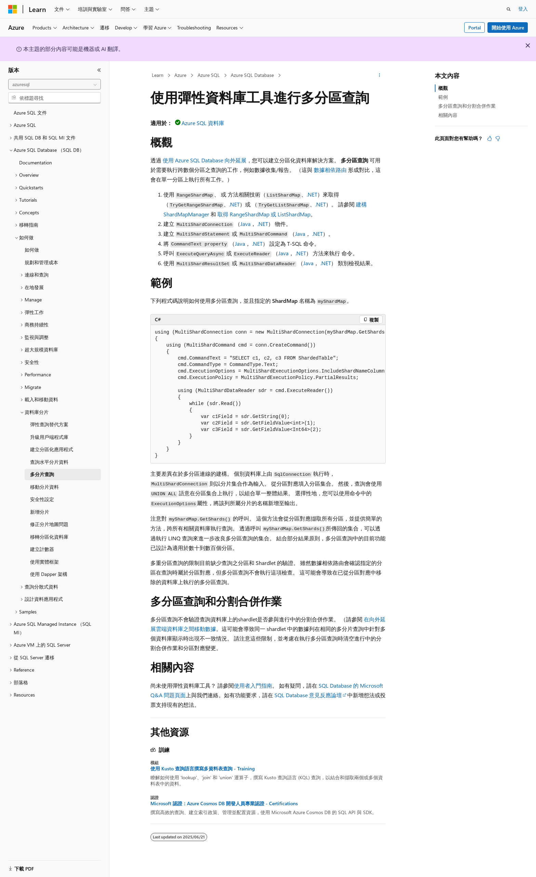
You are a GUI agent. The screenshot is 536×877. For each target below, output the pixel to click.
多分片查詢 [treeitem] (42, 474)
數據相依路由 (330, 169)
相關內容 (447, 115)
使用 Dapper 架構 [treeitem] (48, 574)
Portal (474, 27)
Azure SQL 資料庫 (203, 122)
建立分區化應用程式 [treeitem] (51, 449)
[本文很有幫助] (489, 138)
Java (245, 223)
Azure (180, 75)
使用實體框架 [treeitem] (44, 561)
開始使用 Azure (508, 27)
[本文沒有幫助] (498, 138)
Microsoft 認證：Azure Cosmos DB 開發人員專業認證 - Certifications (224, 803)
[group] (268, 394)
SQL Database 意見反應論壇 (308, 695)
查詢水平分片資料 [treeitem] (49, 462)
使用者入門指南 (253, 685)
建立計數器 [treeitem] (42, 549)
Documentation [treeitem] (35, 162)
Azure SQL (209, 75)
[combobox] (54, 84)
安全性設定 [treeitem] (42, 499)
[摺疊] (99, 70)
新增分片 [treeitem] (39, 512)
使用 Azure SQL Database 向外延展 (204, 160)
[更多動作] (380, 75)
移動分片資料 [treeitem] (44, 487)
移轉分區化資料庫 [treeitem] (49, 537)
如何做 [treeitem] (32, 249)
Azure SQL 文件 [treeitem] (30, 112)
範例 (443, 97)
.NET (312, 194)
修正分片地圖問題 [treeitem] (49, 524)
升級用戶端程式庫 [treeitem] (49, 437)
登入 (523, 8)
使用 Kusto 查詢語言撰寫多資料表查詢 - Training (202, 769)
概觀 (443, 88)
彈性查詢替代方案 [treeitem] (49, 424)
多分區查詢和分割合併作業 (467, 106)
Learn (157, 75)
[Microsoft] (12, 9)
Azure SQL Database (252, 75)
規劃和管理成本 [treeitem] (41, 262)
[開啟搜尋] (508, 9)
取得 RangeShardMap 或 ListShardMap (263, 214)
